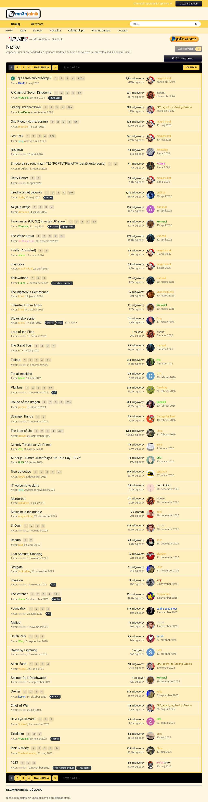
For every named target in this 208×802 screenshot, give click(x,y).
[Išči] (152, 24)
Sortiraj (191, 68)
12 (57, 571)
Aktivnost (37, 24)
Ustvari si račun (189, 3)
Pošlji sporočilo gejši (97, 787)
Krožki (9, 30)
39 (71, 185)
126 (81, 78)
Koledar (37, 30)
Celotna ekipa (76, 30)
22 (53, 132)
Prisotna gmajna (101, 30)
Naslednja (41, 67)
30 (70, 105)
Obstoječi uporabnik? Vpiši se (153, 3)
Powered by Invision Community (104, 796)
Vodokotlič (163, 464)
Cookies (119, 787)
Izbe (23, 30)
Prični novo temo (183, 58)
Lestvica (123, 30)
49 (61, 412)
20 (69, 385)
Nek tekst (55, 30)
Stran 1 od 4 (72, 67)
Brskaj (15, 25)
